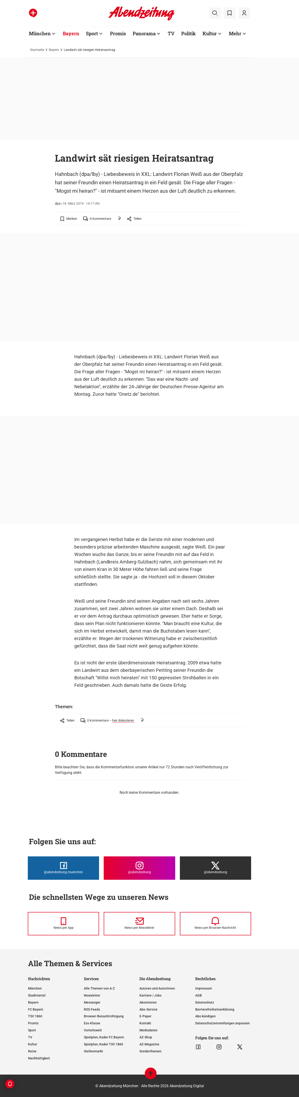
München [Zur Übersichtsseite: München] (40, 33)
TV (30, 1037)
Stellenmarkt (93, 1051)
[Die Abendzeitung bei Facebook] (63, 868)
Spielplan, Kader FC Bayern (104, 1037)
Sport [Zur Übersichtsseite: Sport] (92, 33)
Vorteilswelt (93, 1030)
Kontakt (145, 1023)
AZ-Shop (145, 1037)
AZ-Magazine (149, 1044)
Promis (33, 1023)
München (35, 988)
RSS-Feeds (92, 1009)
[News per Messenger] (63, 923)
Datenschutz (204, 1002)
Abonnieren (148, 1002)
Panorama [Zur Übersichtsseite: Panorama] (144, 33)
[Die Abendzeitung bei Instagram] (139, 868)
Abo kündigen (205, 1016)
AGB (198, 995)
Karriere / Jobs (150, 995)
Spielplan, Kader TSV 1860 (103, 1044)
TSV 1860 (35, 1016)
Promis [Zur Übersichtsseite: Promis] (118, 33)
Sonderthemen (150, 1051)
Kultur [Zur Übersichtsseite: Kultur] (210, 33)
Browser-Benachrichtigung (104, 1016)
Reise (32, 1051)
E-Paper (145, 1016)
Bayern (54, 50)
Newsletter (92, 995)
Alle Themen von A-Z (99, 988)
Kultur (32, 1044)
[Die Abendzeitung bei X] (215, 868)
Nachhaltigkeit (39, 1058)
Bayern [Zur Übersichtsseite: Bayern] (71, 33)
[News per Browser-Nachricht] (215, 923)
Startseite (37, 50)
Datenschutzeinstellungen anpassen (222, 1023)
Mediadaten (148, 1030)
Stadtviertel (37, 995)
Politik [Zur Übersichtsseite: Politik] (188, 33)
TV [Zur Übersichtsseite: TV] (171, 33)
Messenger (92, 1002)
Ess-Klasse (92, 1023)
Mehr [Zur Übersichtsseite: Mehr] (235, 33)
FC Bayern (35, 1009)
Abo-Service (148, 1009)
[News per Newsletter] (139, 923)
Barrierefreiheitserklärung (214, 1009)
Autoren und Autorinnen (157, 988)
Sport (32, 1030)
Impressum (203, 988)
